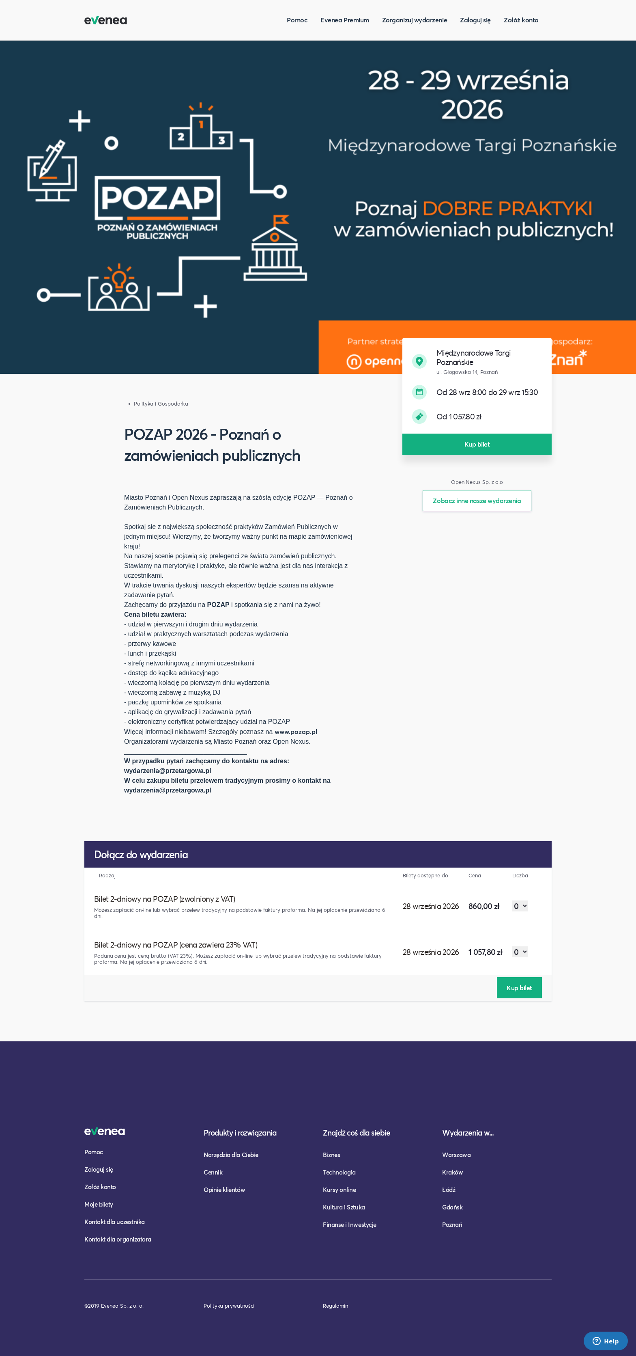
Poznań (452, 1224)
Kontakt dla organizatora (117, 1239)
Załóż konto (521, 19)
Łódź (448, 1189)
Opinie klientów (224, 1189)
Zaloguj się (475, 19)
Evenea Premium (344, 19)
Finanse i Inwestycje (349, 1224)
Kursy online (339, 1189)
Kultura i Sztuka (344, 1207)
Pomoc (297, 19)
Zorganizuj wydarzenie (414, 19)
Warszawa (456, 1155)
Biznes (331, 1155)
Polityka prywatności (229, 1305)
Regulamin (335, 1305)
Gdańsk (452, 1207)
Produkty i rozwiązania (240, 1132)
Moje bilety (98, 1204)
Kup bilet (477, 444)
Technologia (339, 1172)
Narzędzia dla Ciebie (231, 1155)
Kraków (452, 1172)
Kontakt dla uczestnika (114, 1222)
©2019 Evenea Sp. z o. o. (114, 1305)
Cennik (213, 1172)
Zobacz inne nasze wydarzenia (477, 500)
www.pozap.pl (296, 731)
